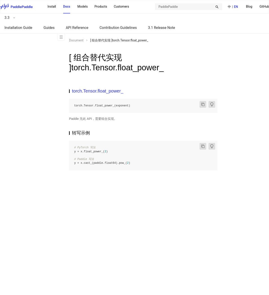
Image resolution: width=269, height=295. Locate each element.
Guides (48, 28)
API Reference (77, 28)
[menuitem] (249, 6)
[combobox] (188, 6)
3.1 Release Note (161, 28)
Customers (121, 6)
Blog (249, 6)
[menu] (88, 6)
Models (82, 6)
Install (52, 6)
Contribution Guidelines (118, 28)
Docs (66, 6)
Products (100, 6)
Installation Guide (18, 28)
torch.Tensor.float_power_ (97, 90)
